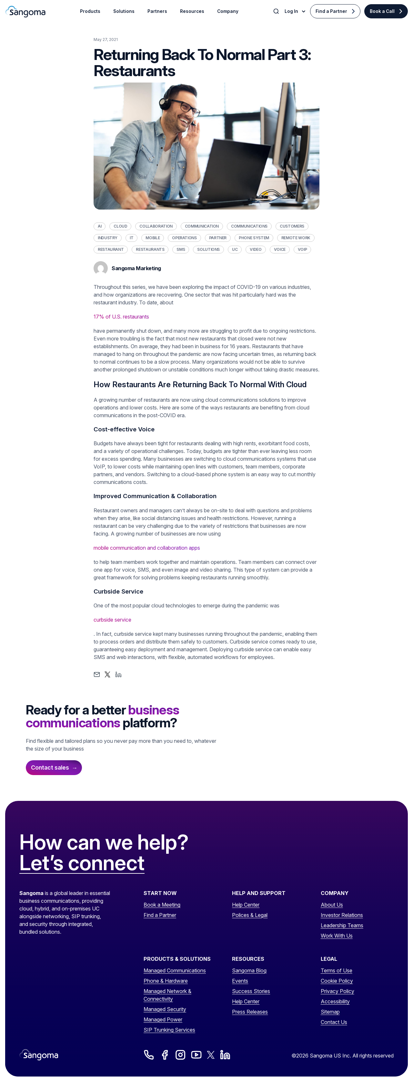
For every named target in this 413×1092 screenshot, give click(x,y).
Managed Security (165, 1009)
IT (131, 237)
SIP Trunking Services (169, 1030)
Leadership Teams (342, 925)
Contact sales (50, 767)
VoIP (302, 249)
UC (234, 249)
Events (240, 981)
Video (255, 249)
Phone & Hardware (166, 981)
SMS (180, 249)
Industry (107, 237)
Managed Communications (175, 970)
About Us (332, 904)
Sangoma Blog (249, 970)
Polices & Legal (249, 915)
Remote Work (295, 237)
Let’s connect (82, 863)
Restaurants (150, 249)
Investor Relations (342, 915)
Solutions (208, 249)
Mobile (153, 237)
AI (99, 226)
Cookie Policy (337, 981)
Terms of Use (336, 970)
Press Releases (250, 1011)
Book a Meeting (162, 904)
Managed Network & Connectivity (167, 995)
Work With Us (337, 935)
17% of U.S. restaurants (121, 316)
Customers (292, 226)
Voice (280, 249)
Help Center (245, 904)
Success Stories (251, 991)
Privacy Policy (337, 991)
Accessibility (335, 1001)
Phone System (254, 237)
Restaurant (111, 249)
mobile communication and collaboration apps (147, 548)
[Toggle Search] (277, 11)
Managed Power (163, 1019)
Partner (218, 237)
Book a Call (382, 11)
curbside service (112, 619)
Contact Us (334, 1022)
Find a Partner (331, 11)
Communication (202, 226)
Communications (249, 226)
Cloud (120, 226)
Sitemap (330, 1011)
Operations (184, 237)
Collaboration (155, 226)
